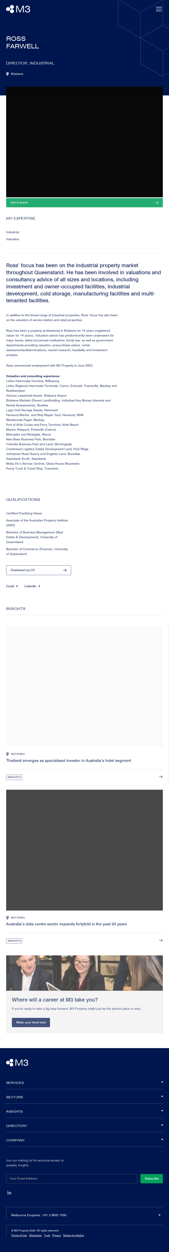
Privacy (56, 1235)
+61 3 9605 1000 (54, 1215)
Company (84, 1140)
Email (12, 590)
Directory (84, 1126)
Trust (47, 1235)
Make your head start (31, 1031)
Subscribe (152, 1178)
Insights (14, 785)
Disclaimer (35, 1235)
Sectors (84, 1097)
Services (84, 1083)
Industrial (12, 236)
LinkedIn (32, 590)
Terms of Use (19, 1235)
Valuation (12, 243)
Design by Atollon (73, 1235)
